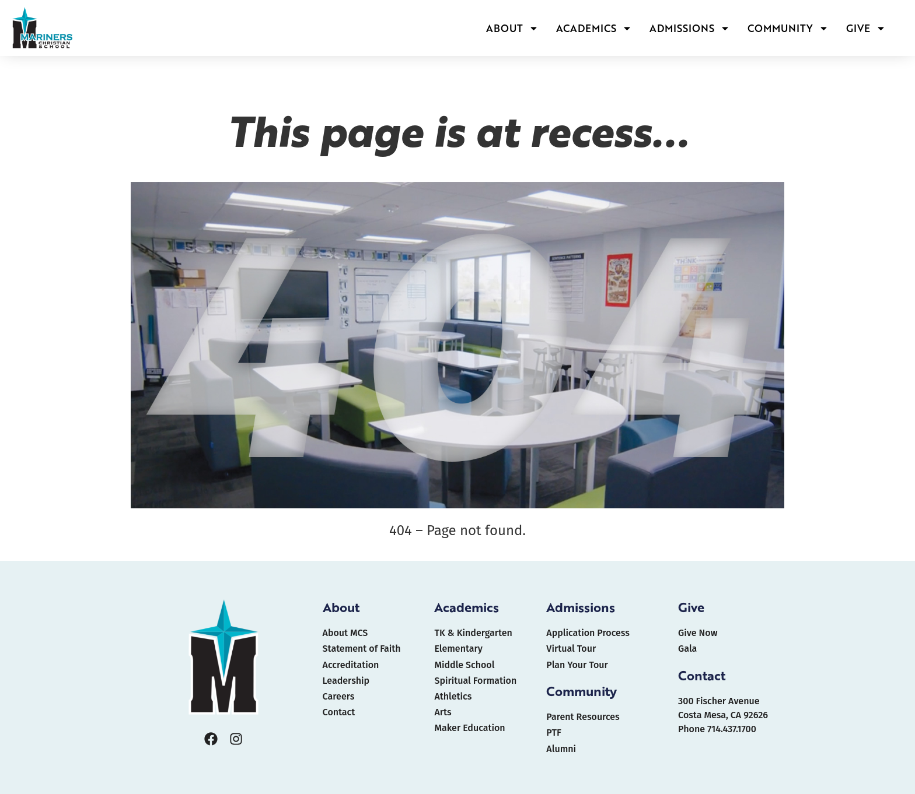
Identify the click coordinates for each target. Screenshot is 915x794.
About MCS (345, 632)
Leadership (346, 680)
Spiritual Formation (475, 680)
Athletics (453, 696)
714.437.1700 (731, 729)
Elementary (458, 648)
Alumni (561, 748)
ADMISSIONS (689, 28)
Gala (687, 648)
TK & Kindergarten (473, 632)
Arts (442, 712)
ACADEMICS (594, 28)
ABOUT (512, 28)
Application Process (588, 632)
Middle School (464, 664)
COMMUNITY (788, 28)
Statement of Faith (362, 648)
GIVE (866, 28)
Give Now (697, 632)
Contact (339, 712)
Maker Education (469, 727)
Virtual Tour (571, 648)
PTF (553, 732)
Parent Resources (582, 716)
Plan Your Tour (577, 664)
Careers (339, 696)
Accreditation (351, 664)
